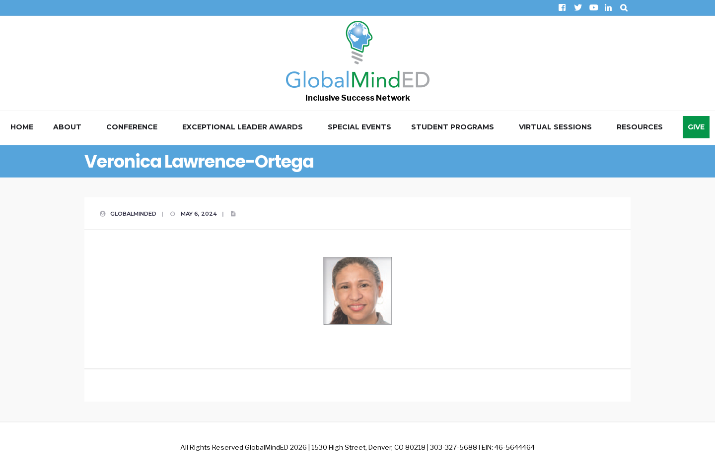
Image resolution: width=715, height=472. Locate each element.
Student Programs (452, 126)
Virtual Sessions (555, 126)
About (67, 126)
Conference (131, 126)
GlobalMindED (133, 213)
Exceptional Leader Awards (242, 126)
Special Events (359, 126)
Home (21, 126)
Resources (640, 126)
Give (696, 126)
